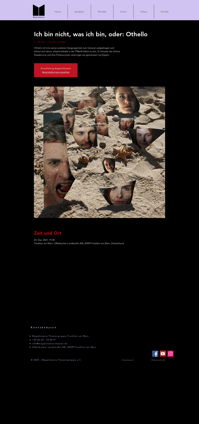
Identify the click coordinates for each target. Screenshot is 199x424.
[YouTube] (163, 354)
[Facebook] (155, 354)
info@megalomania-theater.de (49, 343)
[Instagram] (170, 354)
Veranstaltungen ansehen (56, 72)
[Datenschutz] (158, 360)
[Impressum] (128, 360)
